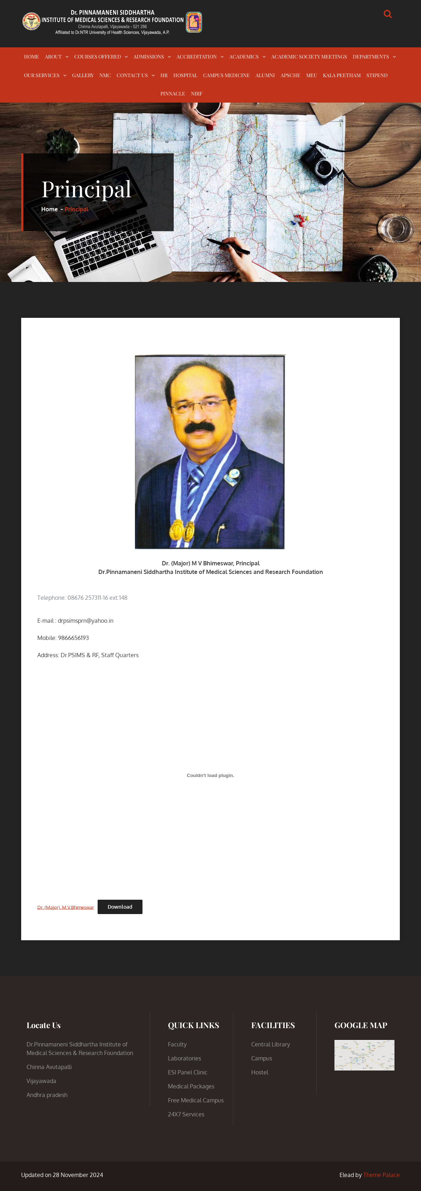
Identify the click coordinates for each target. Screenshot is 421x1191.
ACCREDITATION (197, 56)
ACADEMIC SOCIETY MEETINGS (309, 56)
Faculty (177, 1044)
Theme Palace (381, 1174)
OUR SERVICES (42, 75)
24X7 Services (186, 1114)
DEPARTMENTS (371, 56)
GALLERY (83, 75)
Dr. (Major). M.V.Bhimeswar (65, 907)
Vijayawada (41, 1080)
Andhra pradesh (47, 1094)
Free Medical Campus (196, 1100)
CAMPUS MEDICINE (226, 75)
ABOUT (53, 56)
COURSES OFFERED (97, 56)
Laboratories (184, 1058)
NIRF (196, 93)
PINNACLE (172, 93)
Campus (261, 1058)
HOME (31, 56)
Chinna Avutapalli (49, 1066)
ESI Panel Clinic (187, 1072)
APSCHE (290, 75)
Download (120, 907)
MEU (311, 75)
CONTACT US (132, 75)
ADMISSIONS (149, 56)
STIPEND (377, 75)
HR (164, 75)
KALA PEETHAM (342, 75)
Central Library (270, 1044)
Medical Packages (191, 1086)
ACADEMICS (244, 56)
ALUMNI (265, 75)
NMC (105, 75)
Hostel (259, 1072)
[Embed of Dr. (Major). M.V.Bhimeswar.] (210, 775)
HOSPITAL (185, 75)
